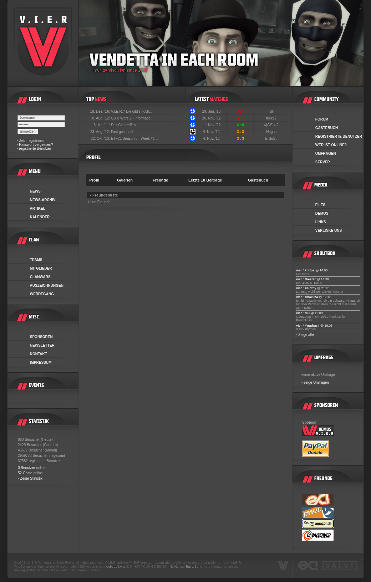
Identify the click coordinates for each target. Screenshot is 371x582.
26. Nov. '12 (211, 118)
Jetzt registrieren (32, 141)
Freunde (160, 180)
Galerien (125, 180)
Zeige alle (306, 335)
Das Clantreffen (123, 125)
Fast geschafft (122, 132)
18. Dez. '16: (100, 111)
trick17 (272, 118)
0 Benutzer (26, 468)
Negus (272, 132)
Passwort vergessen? (36, 145)
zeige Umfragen (316, 382)
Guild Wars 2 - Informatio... (132, 118)
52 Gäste (25, 473)
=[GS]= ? (272, 125)
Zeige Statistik (31, 478)
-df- (272, 111)
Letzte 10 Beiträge (205, 180)
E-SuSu (271, 139)
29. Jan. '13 (211, 111)
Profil (94, 180)
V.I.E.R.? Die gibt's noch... (131, 111)
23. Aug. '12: (100, 132)
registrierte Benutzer (35, 148)
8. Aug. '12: (101, 118)
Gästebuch (258, 180)
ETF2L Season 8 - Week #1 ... (135, 139)
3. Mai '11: (102, 125)
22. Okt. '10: (101, 139)
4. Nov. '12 (211, 132)
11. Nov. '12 (211, 125)
